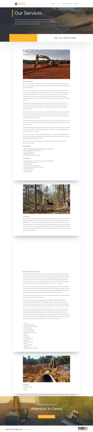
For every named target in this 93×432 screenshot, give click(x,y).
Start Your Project (67, 3)
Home (52, 3)
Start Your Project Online (47, 416)
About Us (76, 3)
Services (58, 3)
